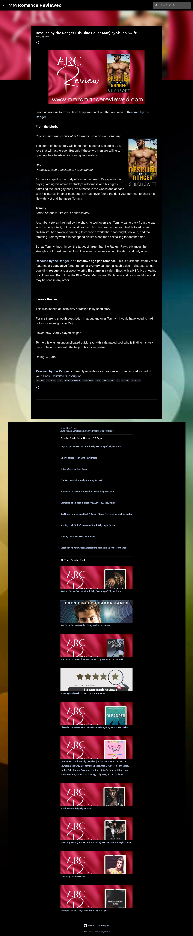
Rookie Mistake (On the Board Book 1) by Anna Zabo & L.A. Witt (91, 659)
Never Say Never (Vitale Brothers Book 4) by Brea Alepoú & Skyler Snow (95, 842)
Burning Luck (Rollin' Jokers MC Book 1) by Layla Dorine (87, 525)
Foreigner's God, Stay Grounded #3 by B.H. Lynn (84, 910)
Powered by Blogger (97, 925)
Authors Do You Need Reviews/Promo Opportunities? (87, 430)
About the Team (68, 428)
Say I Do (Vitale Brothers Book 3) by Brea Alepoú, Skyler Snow (90, 446)
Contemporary (72, 381)
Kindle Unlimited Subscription (61, 376)
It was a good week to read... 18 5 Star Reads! (82, 693)
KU (118, 381)
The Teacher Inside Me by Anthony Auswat (81, 480)
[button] (37, 43)
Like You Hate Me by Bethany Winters (78, 458)
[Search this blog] (175, 5)
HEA (98, 381)
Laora (125, 381)
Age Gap (51, 381)
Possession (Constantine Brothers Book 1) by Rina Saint (87, 491)
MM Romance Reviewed (35, 5)
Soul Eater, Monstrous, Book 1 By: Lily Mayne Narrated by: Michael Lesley (96, 514)
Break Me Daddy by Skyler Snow (76, 808)
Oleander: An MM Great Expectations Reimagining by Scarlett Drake (94, 548)
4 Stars (40, 381)
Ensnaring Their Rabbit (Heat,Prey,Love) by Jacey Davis (87, 503)
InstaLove (108, 381)
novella (136, 381)
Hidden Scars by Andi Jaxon (73, 469)
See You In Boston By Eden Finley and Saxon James (85, 625)
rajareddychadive (103, 932)
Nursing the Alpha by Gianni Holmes (77, 536)
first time (88, 381)
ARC (60, 381)
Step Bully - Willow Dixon (72, 876)
